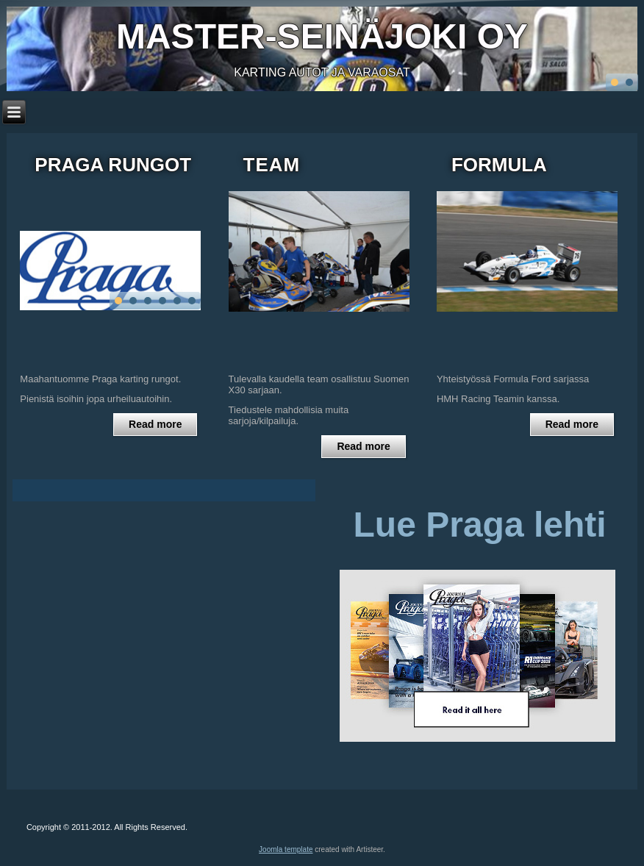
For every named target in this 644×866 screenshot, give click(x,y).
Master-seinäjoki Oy (322, 36)
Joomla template (285, 849)
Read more (155, 424)
